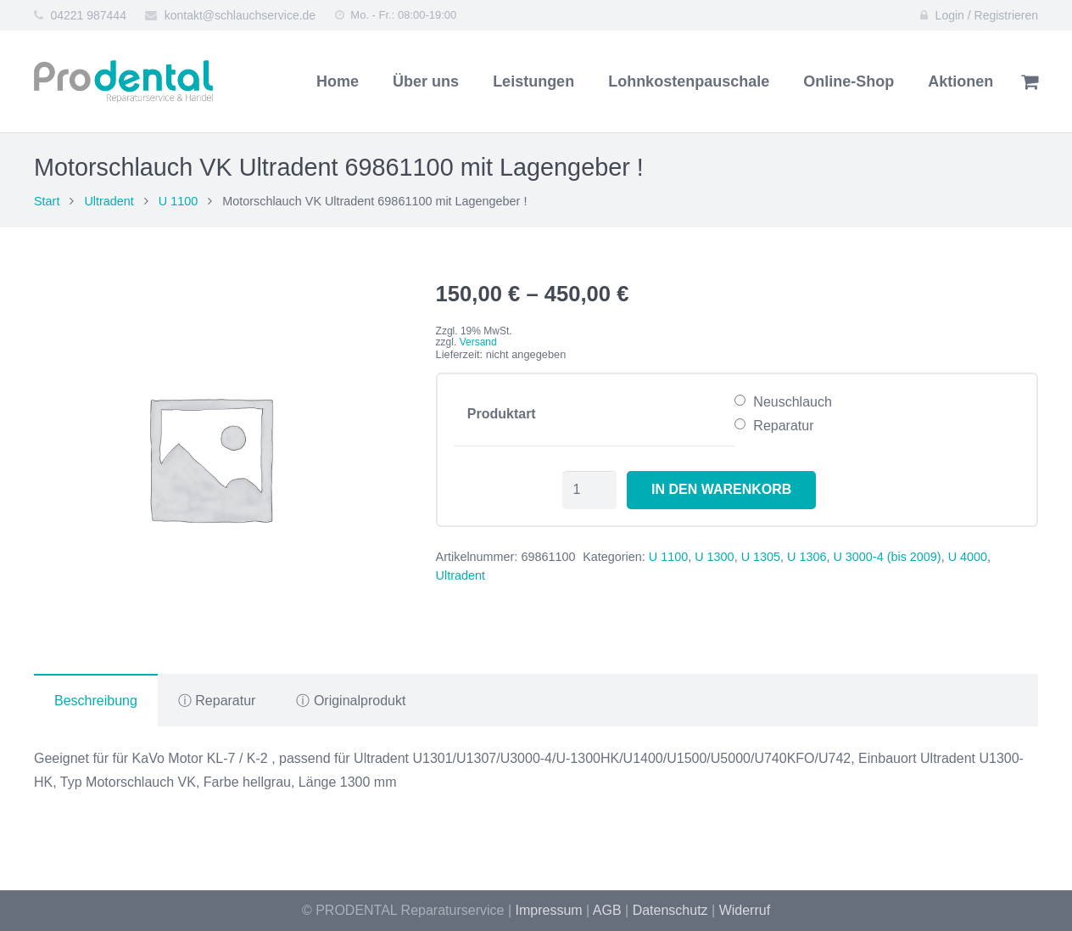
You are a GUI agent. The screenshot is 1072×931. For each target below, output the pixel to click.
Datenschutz (670, 910)
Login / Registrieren (986, 15)
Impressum (549, 910)
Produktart (501, 414)
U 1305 (760, 557)
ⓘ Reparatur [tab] (217, 700)
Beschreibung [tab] (95, 700)
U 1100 (178, 201)
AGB (607, 910)
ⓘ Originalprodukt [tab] (350, 700)
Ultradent (108, 201)
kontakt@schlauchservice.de (240, 15)
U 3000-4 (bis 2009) (887, 557)
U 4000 (967, 557)
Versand (478, 342)
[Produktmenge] (589, 490)
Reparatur (783, 425)
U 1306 (806, 557)
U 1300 (714, 557)
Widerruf (744, 910)
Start (46, 201)
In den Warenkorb (721, 489)
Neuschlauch (792, 402)
